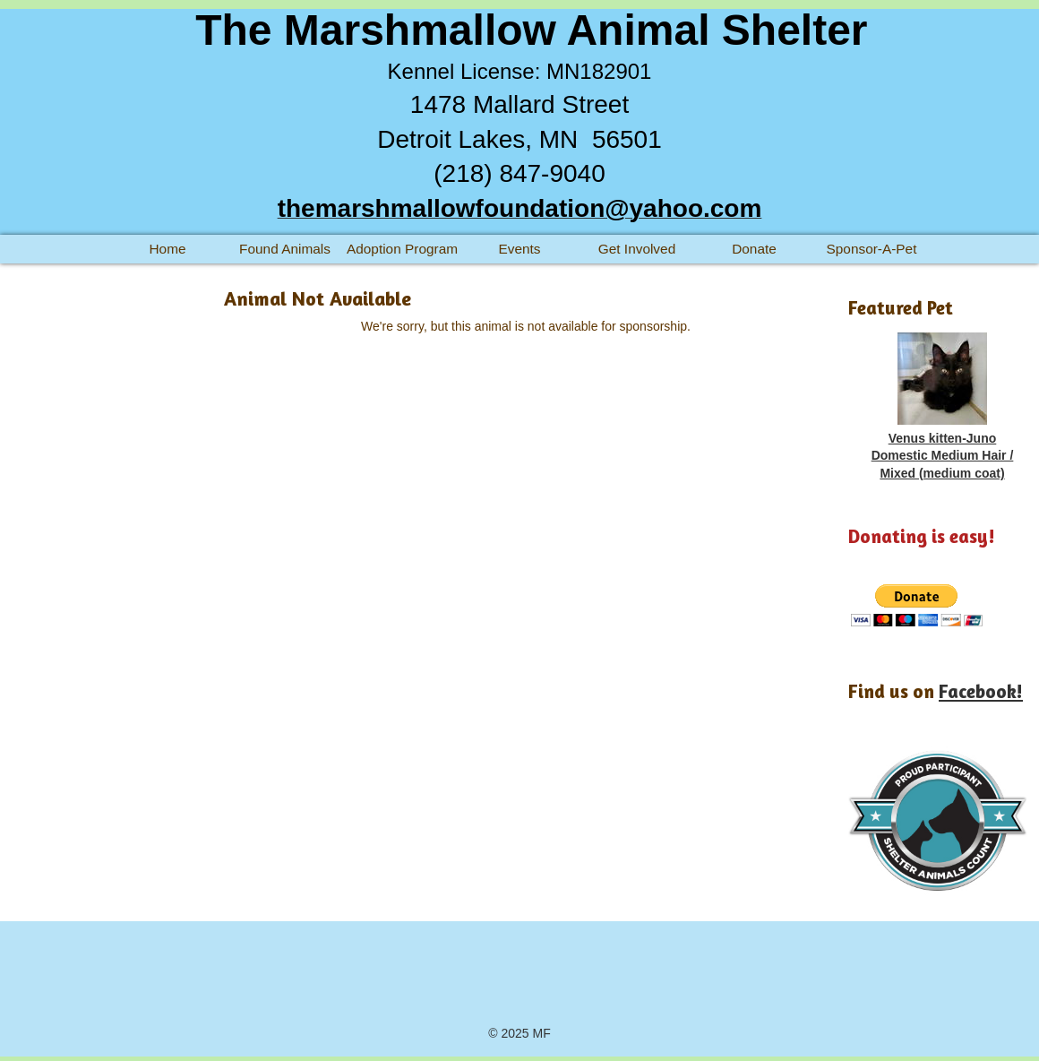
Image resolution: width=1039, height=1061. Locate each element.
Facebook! (981, 691)
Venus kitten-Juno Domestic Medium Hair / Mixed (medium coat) (943, 455)
